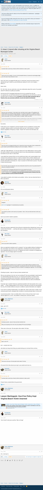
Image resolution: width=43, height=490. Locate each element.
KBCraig (7, 182)
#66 (41, 225)
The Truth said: (5, 66)
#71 (41, 336)
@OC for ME (4, 204)
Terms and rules (9, 486)
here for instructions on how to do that (18, 20)
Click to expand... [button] (21, 121)
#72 (41, 356)
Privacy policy (16, 486)
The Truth (7, 135)
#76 (41, 451)
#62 (41, 107)
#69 (41, 303)
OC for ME (7, 102)
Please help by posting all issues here (18, 9)
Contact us (3, 486)
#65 (41, 197)
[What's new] (38, 1)
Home (24, 486)
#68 (41, 260)
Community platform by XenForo (11, 488)
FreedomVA (7, 220)
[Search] (41, 1)
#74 (41, 393)
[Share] (39, 64)
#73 (41, 373)
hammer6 (7, 368)
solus (6, 59)
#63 (41, 140)
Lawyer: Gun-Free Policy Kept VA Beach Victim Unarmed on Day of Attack (23, 404)
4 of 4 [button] (10, 56)
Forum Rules (13, 23)
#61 (41, 64)
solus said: (4, 143)
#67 (41, 238)
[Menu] (1, 1)
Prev (5, 56)
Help (21, 486)
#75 (41, 417)
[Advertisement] (22, 36)
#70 (41, 317)
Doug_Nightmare (5, 53)
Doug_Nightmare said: (6, 339)
